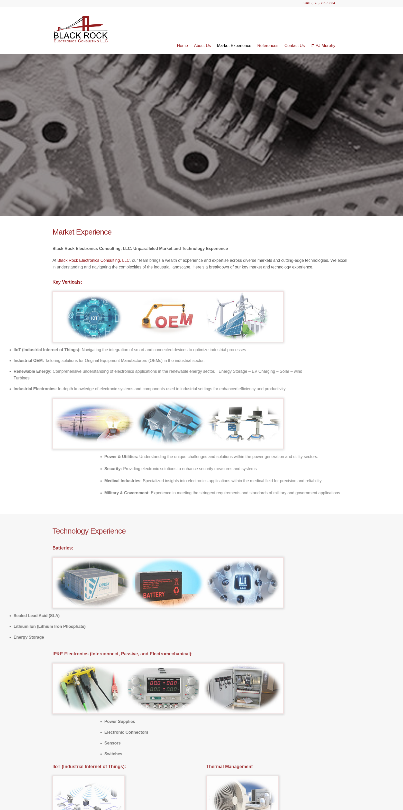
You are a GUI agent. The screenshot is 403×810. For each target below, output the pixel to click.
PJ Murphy (323, 45)
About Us (202, 45)
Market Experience (234, 45)
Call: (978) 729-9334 (319, 3)
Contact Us (295, 45)
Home (182, 45)
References (267, 45)
